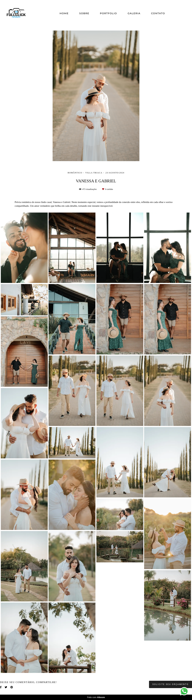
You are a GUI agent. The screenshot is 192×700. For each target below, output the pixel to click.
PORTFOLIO (108, 13)
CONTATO (158, 13)
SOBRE (84, 13)
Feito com (96, 697)
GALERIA (134, 13)
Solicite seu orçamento (170, 684)
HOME (64, 13)
